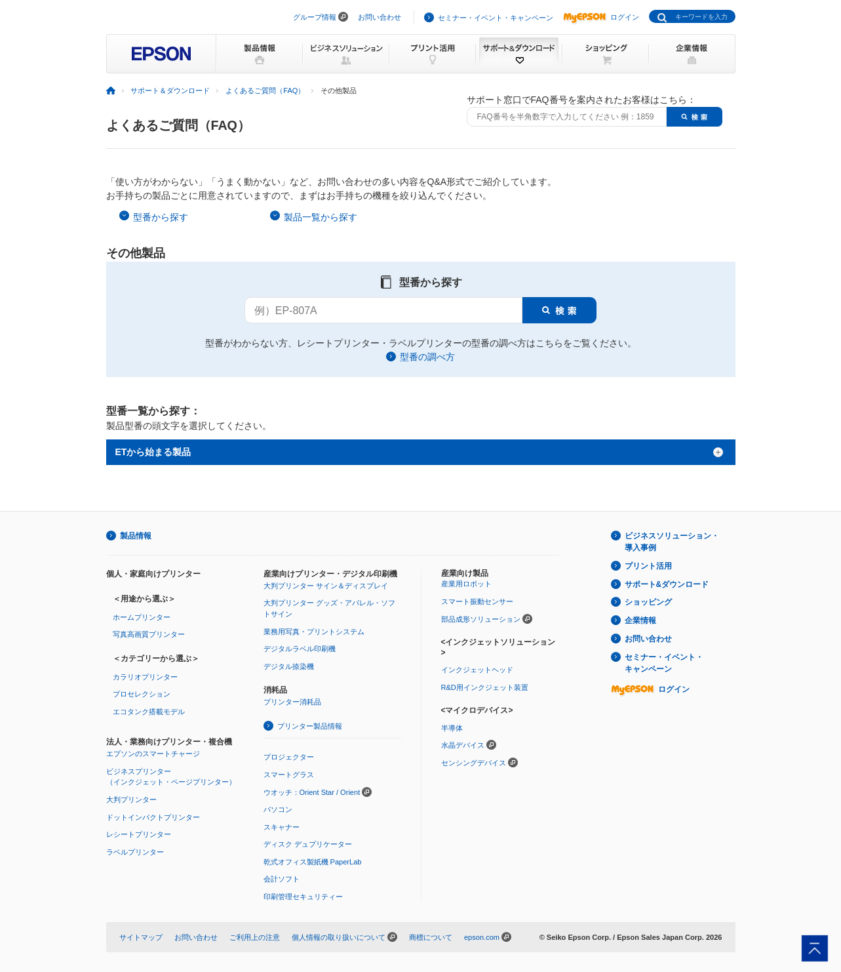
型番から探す (160, 217)
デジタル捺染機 (289, 666)
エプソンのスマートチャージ (153, 754)
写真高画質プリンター (149, 634)
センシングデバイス (473, 763)
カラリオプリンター (145, 677)
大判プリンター (131, 799)
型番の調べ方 (427, 357)
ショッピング (648, 602)
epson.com (481, 937)
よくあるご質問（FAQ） (265, 90)
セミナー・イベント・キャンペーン (495, 18)
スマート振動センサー (477, 601)
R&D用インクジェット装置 (484, 687)
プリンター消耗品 (292, 702)
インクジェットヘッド (477, 670)
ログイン (601, 17)
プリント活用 (648, 566)
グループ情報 (314, 17)
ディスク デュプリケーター (308, 844)
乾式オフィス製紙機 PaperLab (313, 862)
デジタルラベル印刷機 (300, 649)
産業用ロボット (466, 584)
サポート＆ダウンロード (170, 90)
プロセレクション (141, 694)
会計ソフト (282, 879)
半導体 (452, 728)
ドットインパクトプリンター (153, 817)
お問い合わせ (379, 17)
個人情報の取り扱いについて (338, 937)
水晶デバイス (462, 745)
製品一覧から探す (320, 217)
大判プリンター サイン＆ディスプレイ (326, 586)
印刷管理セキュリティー (303, 897)
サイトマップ (141, 937)
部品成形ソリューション (480, 619)
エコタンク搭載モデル (149, 712)
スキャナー (282, 827)
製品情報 (135, 535)
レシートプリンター (138, 834)
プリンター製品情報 (309, 726)
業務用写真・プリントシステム (314, 632)
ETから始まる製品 (153, 452)
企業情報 (640, 620)
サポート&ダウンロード (667, 584)
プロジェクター (289, 757)
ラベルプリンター (135, 852)
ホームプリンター (141, 617)
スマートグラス (289, 775)
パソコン (278, 809)
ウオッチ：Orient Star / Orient (312, 792)
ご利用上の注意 (254, 937)
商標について (430, 937)
